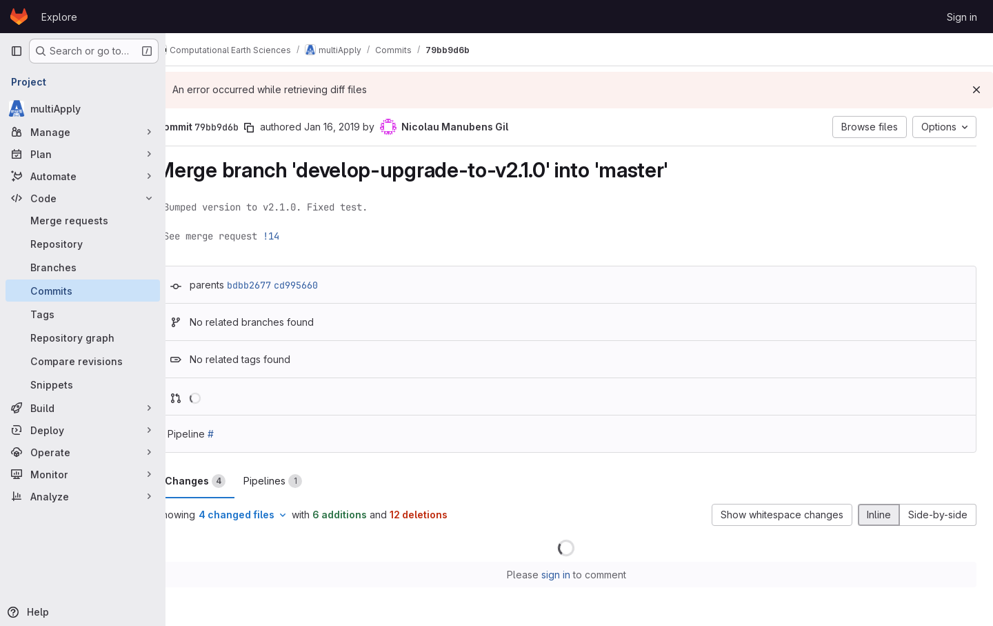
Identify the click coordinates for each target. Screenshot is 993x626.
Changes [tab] (221, 481)
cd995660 (322, 285)
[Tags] (83, 314)
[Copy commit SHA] (275, 127)
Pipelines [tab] (299, 481)
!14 (297, 236)
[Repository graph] (83, 337)
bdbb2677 (275, 285)
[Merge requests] (83, 220)
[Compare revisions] (83, 361)
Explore (59, 17)
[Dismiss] (976, 89)
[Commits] (83, 291)
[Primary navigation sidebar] (17, 51)
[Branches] (83, 267)
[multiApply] (83, 108)
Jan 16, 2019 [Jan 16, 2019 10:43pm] (358, 127)
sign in (568, 574)
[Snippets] (83, 384)
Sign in (962, 17)
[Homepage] (19, 17)
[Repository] (83, 244)
